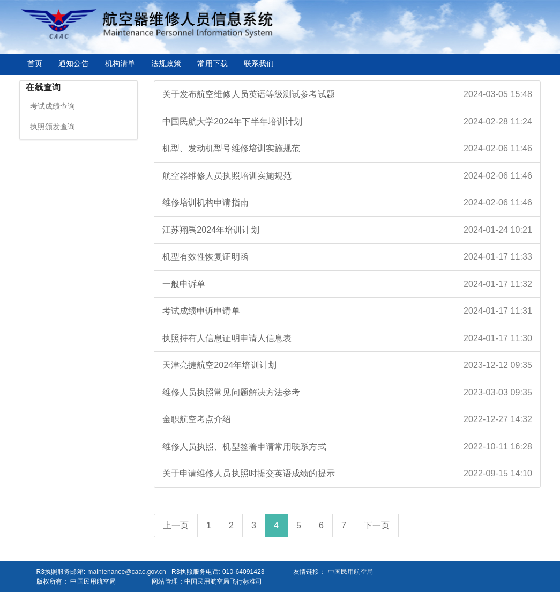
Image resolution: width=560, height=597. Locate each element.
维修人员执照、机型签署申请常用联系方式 (347, 447)
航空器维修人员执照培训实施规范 (347, 176)
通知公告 (73, 63)
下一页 (377, 525)
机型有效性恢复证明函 (347, 257)
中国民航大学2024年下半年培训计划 (347, 122)
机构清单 (120, 63)
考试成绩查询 (53, 106)
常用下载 (212, 63)
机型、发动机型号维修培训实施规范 (347, 149)
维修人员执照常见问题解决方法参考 (347, 393)
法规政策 (166, 63)
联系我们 (259, 63)
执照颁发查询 (53, 126)
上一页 (176, 525)
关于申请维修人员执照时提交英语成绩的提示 (347, 474)
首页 (34, 63)
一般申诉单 (347, 284)
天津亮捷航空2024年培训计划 (347, 365)
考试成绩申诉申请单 (347, 311)
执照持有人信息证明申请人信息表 (347, 338)
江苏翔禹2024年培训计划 (347, 230)
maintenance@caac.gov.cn (126, 572)
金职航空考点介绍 (347, 419)
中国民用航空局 (351, 572)
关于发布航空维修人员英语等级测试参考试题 (347, 94)
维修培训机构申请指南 (347, 203)
